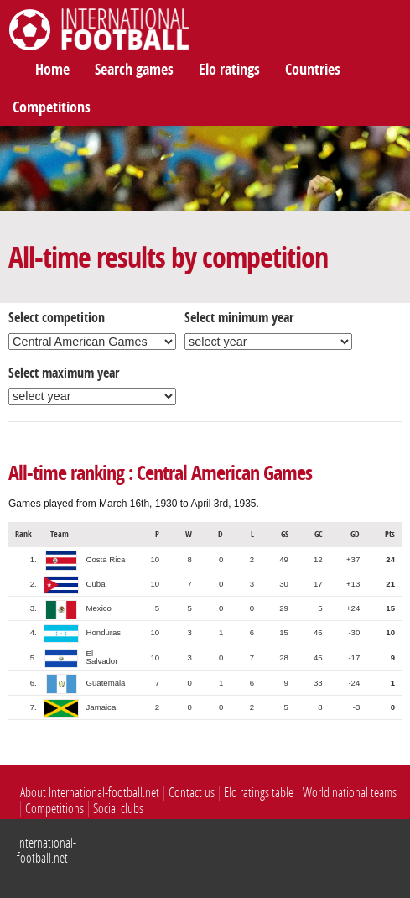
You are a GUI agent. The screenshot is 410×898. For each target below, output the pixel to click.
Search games (134, 69)
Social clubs (118, 809)
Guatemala (106, 682)
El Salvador (102, 657)
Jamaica (101, 707)
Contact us (192, 793)
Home (52, 69)
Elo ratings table (258, 793)
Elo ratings (229, 69)
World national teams (350, 793)
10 (154, 559)
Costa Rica (106, 559)
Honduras (104, 632)
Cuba (96, 583)
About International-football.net (89, 793)
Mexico (99, 608)
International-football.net (46, 850)
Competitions (52, 107)
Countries (312, 69)
